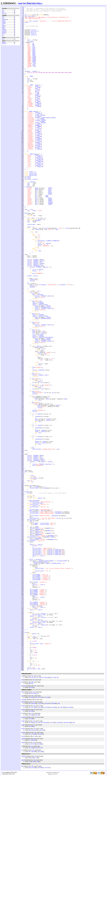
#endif (27, 25)
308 (35, 884)
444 (74, 855)
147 (29, 880)
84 (34, 842)
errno (34, 322)
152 (32, 880)
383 (62, 840)
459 (35, 900)
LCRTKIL (48, 140)
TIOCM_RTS (38, 197)
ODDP (36, 105)
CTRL (43, 397)
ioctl (29, 310)
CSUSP (49, 236)
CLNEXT (50, 244)
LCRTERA (53, 140)
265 (47, 855)
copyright (5, 21)
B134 (33, 57)
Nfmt (3, 18)
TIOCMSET (41, 556)
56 (35, 889)
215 (32, 863)
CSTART (50, 230)
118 (35, 850)
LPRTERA (42, 137)
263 (45, 840)
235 (32, 810)
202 (36, 855)
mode (3, 30)
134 (34, 854)
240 (35, 840)
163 (34, 824)
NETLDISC (36, 599)
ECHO (36, 116)
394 (52, 836)
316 (48, 810)
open (39, 287)
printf (34, 470)
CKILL (49, 226)
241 (35, 836)
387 (35, 818)
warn (33, 327)
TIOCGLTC (35, 316)
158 (32, 847)
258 (40, 810)
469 (41, 900)
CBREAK (37, 125)
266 (48, 840)
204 (36, 880)
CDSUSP (50, 238)
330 (60, 855)
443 (71, 840)
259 (44, 855)
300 (32, 884)
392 (34, 894)
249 (41, 840)
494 (32, 816)
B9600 (34, 72)
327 (52, 810)
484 (32, 873)
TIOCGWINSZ (36, 318)
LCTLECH (37, 167)
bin (29, 3)
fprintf (34, 537)
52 (33, 875)
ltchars (31, 206)
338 (52, 840)
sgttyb (31, 208)
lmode (3, 24)
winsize (31, 209)
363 (36, 863)
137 (33, 834)
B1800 (34, 67)
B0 (33, 51)
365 (41, 866)
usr (20, 3)
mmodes (4, 28)
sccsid (34, 24)
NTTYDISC (40, 352)
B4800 (34, 70)
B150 (33, 60)
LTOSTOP (37, 158)
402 (67, 855)
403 (38, 876)
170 (29, 894)
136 (34, 838)
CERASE (50, 224)
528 (37, 826)
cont (39, 437)
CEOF (46, 233)
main (3, 11)
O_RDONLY (48, 287)
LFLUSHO (37, 161)
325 (29, 859)
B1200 (34, 66)
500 (38, 894)
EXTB (33, 76)
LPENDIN (37, 170)
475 (45, 900)
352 (39, 830)
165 (33, 812)
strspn (46, 272)
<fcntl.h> (33, 39)
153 (29, 847)
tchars (31, 205)
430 (40, 863)
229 (29, 810)
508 (35, 826)
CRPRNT (50, 239)
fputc (31, 652)
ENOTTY (41, 322)
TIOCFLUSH (41, 443)
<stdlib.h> (34, 40)
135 (33, 883)
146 (32, 855)
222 (32, 830)
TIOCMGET (39, 319)
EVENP (36, 102)
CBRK (46, 235)
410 (69, 855)
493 (35, 873)
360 (39, 847)
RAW (36, 108)
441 (59, 836)
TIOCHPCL (41, 449)
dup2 (39, 292)
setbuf (29, 268)
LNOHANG (37, 164)
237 (32, 840)
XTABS (36, 119)
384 (64, 840)
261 (39, 880)
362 (39, 884)
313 (51, 855)
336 (55, 810)
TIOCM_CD (37, 185)
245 (35, 810)
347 (32, 866)
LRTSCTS (37, 134)
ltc (3, 27)
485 (29, 826)
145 (29, 855)
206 (36, 847)
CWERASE (50, 242)
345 (58, 810)
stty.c (40, 3)
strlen (67, 272)
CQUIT (49, 229)
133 (32, 846)
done (42, 418)
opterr (29, 271)
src (24, 3)
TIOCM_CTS (38, 194)
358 (64, 855)
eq (2, 10)
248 (41, 855)
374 (45, 830)
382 (33, 899)
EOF (57, 274)
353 (41, 830)
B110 (33, 55)
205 (29, 840)
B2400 (34, 69)
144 (35, 871)
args (39, 299)
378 (48, 830)
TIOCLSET (35, 549)
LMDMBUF (37, 149)
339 (55, 840)
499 (32, 815)
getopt (38, 274)
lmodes (4, 25)
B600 (33, 64)
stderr (34, 268)
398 (55, 836)
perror (37, 355)
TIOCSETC (35, 546)
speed (3, 37)
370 (32, 808)
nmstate (4, 34)
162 (33, 828)
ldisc (3, 22)
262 (45, 836)
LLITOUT (37, 152)
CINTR (49, 227)
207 (29, 884)
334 (29, 844)
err (39, 290)
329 (58, 855)
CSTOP (49, 232)
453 (32, 900)
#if (26, 16)
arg (3, 19)
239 (39, 855)
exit (31, 336)
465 (39, 900)
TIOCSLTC (35, 548)
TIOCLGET (35, 314)
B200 (33, 61)
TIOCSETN (35, 545)
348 (32, 851)
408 (41, 884)
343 (29, 851)
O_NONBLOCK (55, 287)
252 (37, 810)
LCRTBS (37, 137)
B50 (33, 52)
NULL (46, 449)
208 (29, 863)
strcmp (42, 340)
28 (29, 876)
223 (32, 820)
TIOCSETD (43, 354)
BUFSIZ (38, 263)
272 (43, 810)
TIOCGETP (35, 310)
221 (29, 830)
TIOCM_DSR (38, 188)
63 (34, 857)
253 (39, 836)
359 (41, 880)
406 (41, 876)
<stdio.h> (33, 34)
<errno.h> (33, 37)
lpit (3, 44)
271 (29, 873)
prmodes (4, 14)
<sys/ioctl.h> (35, 36)
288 (45, 810)
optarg (43, 287)
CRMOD (36, 113)
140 (35, 893)
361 (59, 840)
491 (32, 826)
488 (29, 816)
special (4, 36)
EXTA (33, 73)
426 (29, 900)
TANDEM (37, 122)
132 (32, 879)
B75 (33, 54)
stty (34, 3)
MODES (3, 48)
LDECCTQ (37, 173)
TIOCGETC (35, 313)
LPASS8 (37, 155)
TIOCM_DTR (38, 191)
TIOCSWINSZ (36, 551)
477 (48, 900)
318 (53, 855)
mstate (4, 33)
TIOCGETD (35, 311)
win (3, 41)
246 (39, 840)
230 (32, 836)
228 (36, 830)
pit (3, 13)
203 (29, 836)
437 (43, 863)
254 (41, 836)
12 (33, 869)
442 (68, 840)
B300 (33, 63)
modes (3, 31)
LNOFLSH (37, 176)
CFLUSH (50, 241)
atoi (42, 458)
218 (29, 820)
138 (34, 861)
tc (2, 39)
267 (48, 836)
